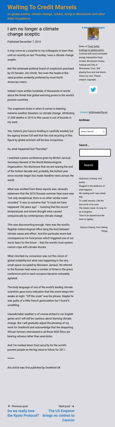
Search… (84, 145)
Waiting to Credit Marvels (42, 7)
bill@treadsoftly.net (98, 112)
